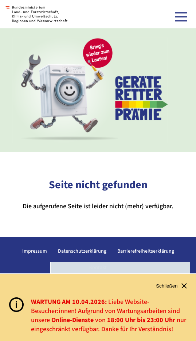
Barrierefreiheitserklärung (145, 251)
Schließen (171, 286)
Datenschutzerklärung (82, 251)
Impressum (34, 251)
